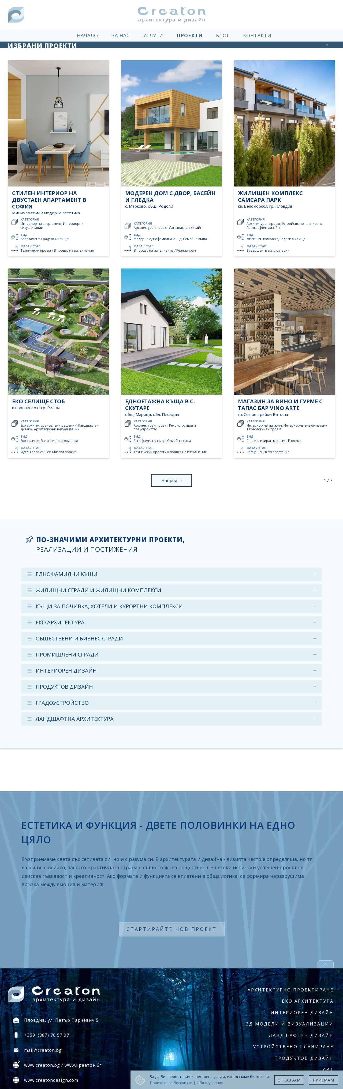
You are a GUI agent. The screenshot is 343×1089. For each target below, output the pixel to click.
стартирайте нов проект (171, 929)
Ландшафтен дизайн (301, 1035)
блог (223, 35)
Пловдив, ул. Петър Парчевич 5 (61, 1020)
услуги (153, 35)
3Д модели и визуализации (290, 1024)
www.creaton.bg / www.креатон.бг (63, 1065)
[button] (327, 45)
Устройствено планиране (293, 1047)
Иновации (317, 1081)
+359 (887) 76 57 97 (46, 1035)
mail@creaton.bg (43, 1050)
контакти (257, 35)
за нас (120, 35)
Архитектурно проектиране (291, 990)
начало (87, 35)
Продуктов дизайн (304, 1058)
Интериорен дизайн (302, 1013)
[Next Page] (171, 480)
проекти (190, 35)
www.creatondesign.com (51, 1080)
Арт (328, 1069)
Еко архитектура (308, 1001)
